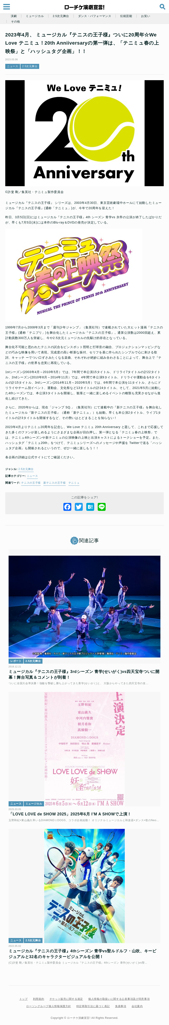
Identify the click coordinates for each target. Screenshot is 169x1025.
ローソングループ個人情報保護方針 (48, 1004)
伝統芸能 (126, 16)
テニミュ (75, 482)
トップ (23, 996)
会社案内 (137, 1004)
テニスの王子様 (32, 482)
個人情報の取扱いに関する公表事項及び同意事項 (119, 996)
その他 (15, 21)
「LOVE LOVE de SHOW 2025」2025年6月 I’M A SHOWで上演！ (71, 810)
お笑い (145, 16)
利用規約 (38, 996)
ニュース (14, 66)
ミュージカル (35, 16)
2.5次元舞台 (61, 16)
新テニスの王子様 (56, 482)
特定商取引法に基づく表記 (93, 1004)
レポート (17, 659)
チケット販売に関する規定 (66, 996)
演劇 (14, 16)
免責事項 (120, 1004)
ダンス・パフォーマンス (94, 16)
